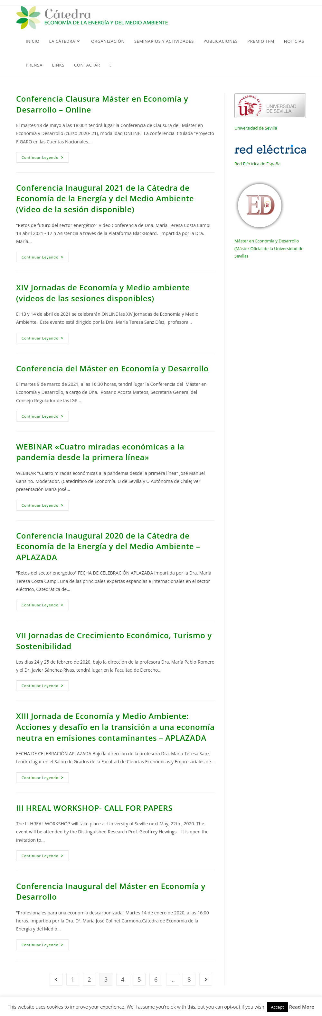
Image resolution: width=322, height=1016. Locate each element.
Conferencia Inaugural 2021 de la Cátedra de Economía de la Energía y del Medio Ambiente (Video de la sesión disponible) (105, 198)
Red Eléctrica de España (257, 164)
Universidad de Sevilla (255, 128)
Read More (301, 1006)
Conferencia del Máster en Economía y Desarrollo (112, 368)
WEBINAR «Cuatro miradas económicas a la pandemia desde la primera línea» (100, 452)
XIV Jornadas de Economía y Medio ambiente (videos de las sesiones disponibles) (103, 293)
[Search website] (110, 65)
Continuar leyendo (45, 158)
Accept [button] (277, 1007)
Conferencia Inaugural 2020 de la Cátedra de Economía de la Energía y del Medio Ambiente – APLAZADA (108, 546)
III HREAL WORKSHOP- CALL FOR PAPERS (94, 808)
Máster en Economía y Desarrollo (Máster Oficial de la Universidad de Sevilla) (268, 248)
